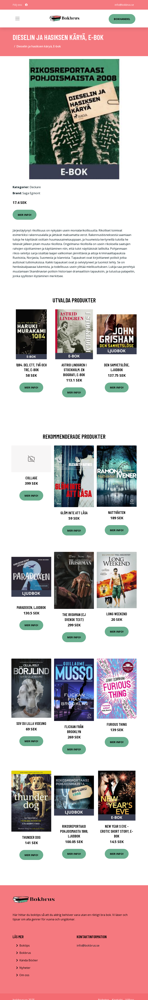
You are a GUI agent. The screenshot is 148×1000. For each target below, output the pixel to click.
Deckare (35, 187)
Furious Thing (117, 724)
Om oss (24, 975)
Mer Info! (24, 215)
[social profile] (26, 4)
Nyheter (24, 968)
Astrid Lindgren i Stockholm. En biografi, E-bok (74, 370)
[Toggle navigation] (17, 18)
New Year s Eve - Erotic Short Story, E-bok (116, 831)
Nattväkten (116, 512)
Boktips (24, 945)
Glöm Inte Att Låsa (74, 513)
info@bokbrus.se (124, 4)
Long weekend (116, 614)
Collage (31, 478)
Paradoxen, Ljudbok (31, 607)
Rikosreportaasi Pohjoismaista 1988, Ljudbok (74, 831)
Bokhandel (122, 19)
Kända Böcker (28, 960)
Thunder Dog (31, 837)
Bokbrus (25, 953)
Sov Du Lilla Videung (31, 723)
